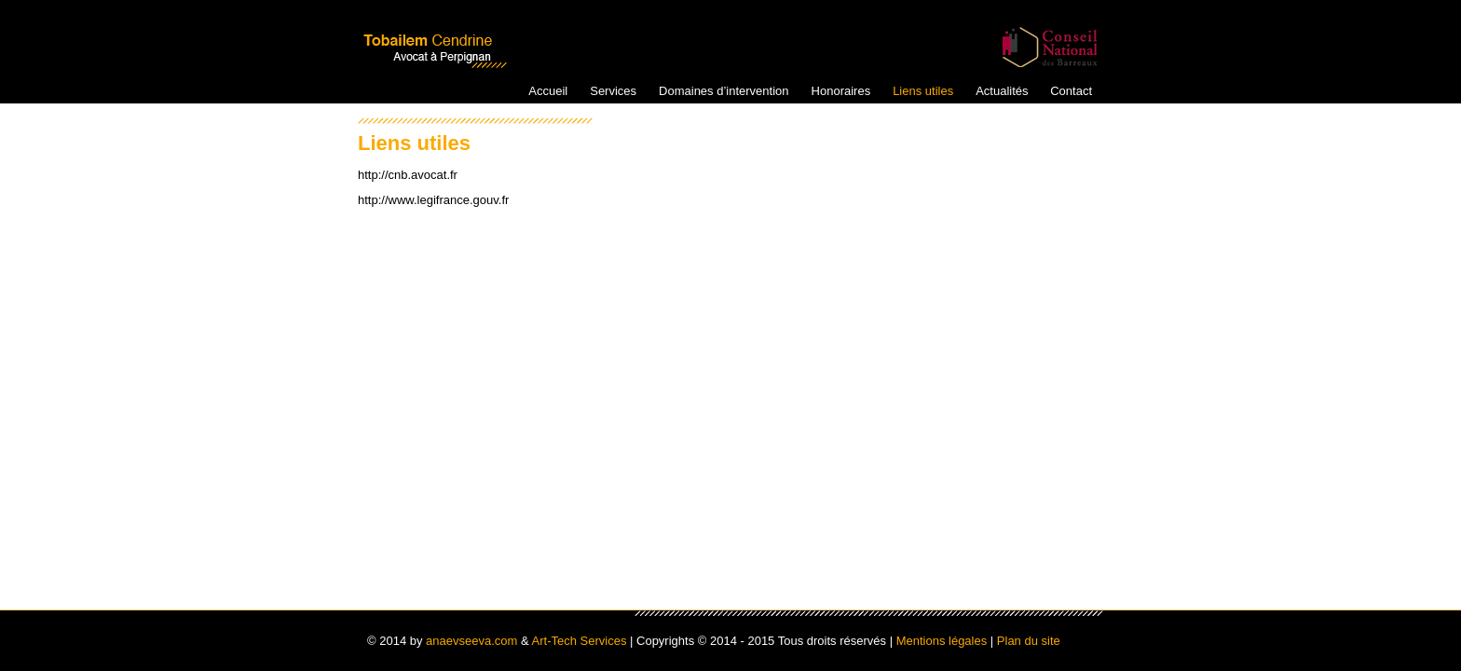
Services (613, 91)
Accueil (547, 91)
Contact (1071, 91)
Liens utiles (923, 91)
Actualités (1002, 91)
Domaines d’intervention (723, 91)
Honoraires (841, 91)
